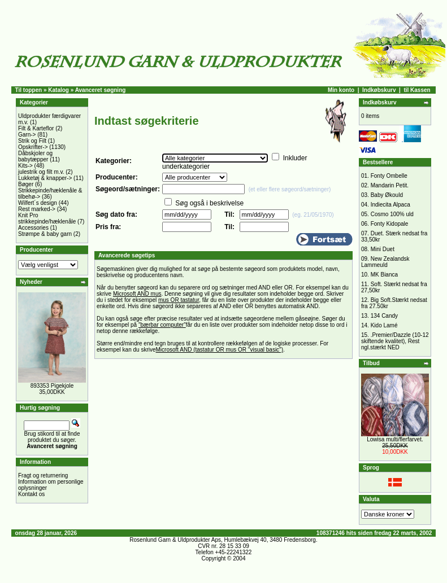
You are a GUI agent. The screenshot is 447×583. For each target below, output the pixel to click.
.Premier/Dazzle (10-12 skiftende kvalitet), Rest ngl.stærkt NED (395, 341)
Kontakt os (31, 494)
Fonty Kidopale (390, 224)
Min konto (341, 90)
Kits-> (25, 166)
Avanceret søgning (100, 90)
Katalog (58, 90)
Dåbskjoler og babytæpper (35, 156)
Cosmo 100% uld (392, 214)
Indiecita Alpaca (390, 204)
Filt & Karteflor (36, 128)
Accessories (33, 228)
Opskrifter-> (33, 147)
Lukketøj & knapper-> (45, 178)
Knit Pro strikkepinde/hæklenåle (47, 218)
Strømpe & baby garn (45, 234)
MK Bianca (384, 274)
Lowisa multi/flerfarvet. (395, 439)
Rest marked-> (36, 209)
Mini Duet (382, 249)
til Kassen (416, 90)
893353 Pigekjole (52, 386)
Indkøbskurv (379, 90)
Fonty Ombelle (389, 176)
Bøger (25, 184)
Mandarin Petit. (390, 185)
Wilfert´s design (37, 203)
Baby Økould (387, 195)
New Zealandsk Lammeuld (385, 262)
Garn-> (27, 134)
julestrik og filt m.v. (41, 172)
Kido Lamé (384, 325)
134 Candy (384, 316)
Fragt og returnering (43, 475)
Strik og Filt (32, 141)
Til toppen (28, 90)
